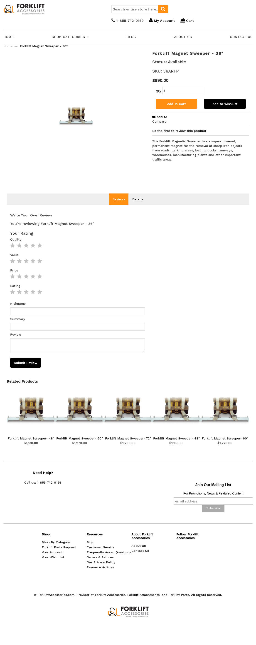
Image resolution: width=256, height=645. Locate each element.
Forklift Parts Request (59, 554)
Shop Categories (70, 37)
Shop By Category (56, 549)
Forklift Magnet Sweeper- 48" (31, 445)
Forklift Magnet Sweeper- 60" (79, 445)
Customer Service (100, 554)
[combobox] (139, 9)
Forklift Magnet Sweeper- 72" (128, 445)
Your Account (52, 559)
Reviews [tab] (119, 206)
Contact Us (241, 37)
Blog (131, 37)
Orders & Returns (100, 564)
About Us (183, 37)
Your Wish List (53, 564)
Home (8, 37)
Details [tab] (137, 206)
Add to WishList (224, 104)
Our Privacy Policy (101, 569)
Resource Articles (100, 574)
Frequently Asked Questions (109, 559)
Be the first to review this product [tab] (179, 131)
